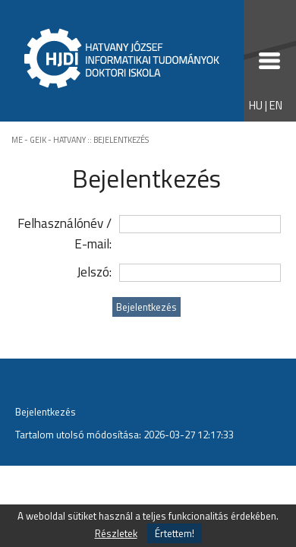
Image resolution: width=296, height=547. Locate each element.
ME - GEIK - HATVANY (48, 140)
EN (275, 105)
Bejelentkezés (45, 411)
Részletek (116, 533)
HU (256, 105)
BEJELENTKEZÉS (121, 140)
